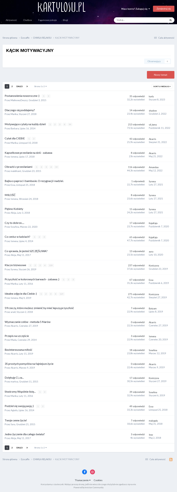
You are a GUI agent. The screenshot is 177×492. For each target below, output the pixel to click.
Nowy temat (160, 74)
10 (51, 265)
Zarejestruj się (164, 8)
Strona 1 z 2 (40, 86)
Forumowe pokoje (47, 20)
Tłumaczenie (83, 479)
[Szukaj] (133, 20)
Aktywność (11, 20)
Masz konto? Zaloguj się (135, 8)
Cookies (98, 479)
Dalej (19, 86)
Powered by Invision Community (89, 487)
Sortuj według (162, 86)
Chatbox (27, 20)
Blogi (65, 20)
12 (61, 293)
